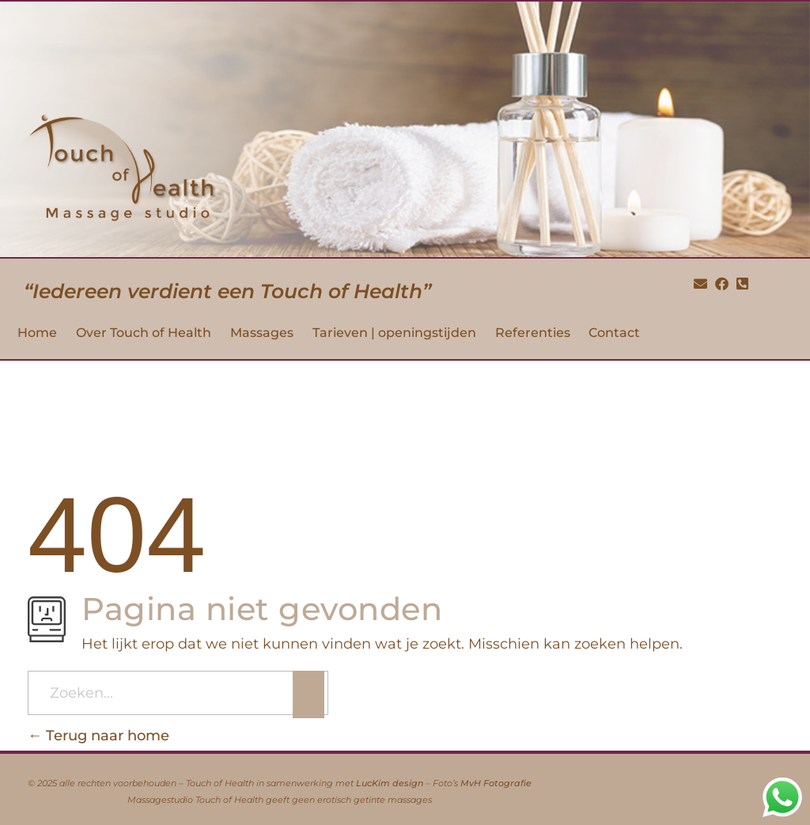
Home (37, 332)
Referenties (532, 332)
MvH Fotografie (496, 783)
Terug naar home (98, 735)
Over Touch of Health (143, 332)
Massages (261, 332)
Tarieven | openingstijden (394, 332)
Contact (614, 332)
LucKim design (389, 783)
